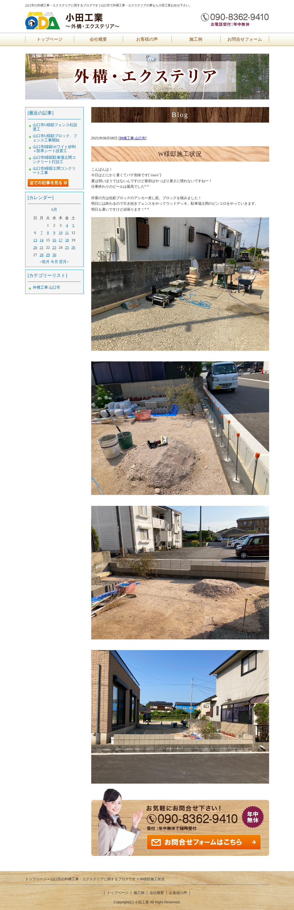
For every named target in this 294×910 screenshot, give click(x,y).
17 (61, 240)
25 (67, 247)
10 (61, 233)
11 (67, 233)
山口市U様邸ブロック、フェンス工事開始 (55, 138)
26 (73, 247)
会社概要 (98, 39)
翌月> (64, 262)
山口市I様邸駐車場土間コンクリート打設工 (54, 159)
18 (67, 240)
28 (41, 255)
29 (48, 255)
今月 (54, 262)
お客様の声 (147, 39)
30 (54, 255)
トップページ (50, 39)
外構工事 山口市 (133, 138)
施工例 (195, 39)
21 (41, 247)
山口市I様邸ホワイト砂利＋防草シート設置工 (54, 149)
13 (35, 240)
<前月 (44, 262)
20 (35, 247)
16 (54, 240)
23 (54, 247)
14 (41, 240)
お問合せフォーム (244, 39)
